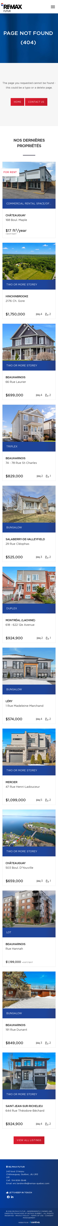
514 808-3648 (18, 1181)
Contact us (36, 102)
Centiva (35, 1222)
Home (17, 102)
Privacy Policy (22, 1215)
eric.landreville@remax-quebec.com (31, 1184)
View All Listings (29, 1140)
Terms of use (37, 1215)
